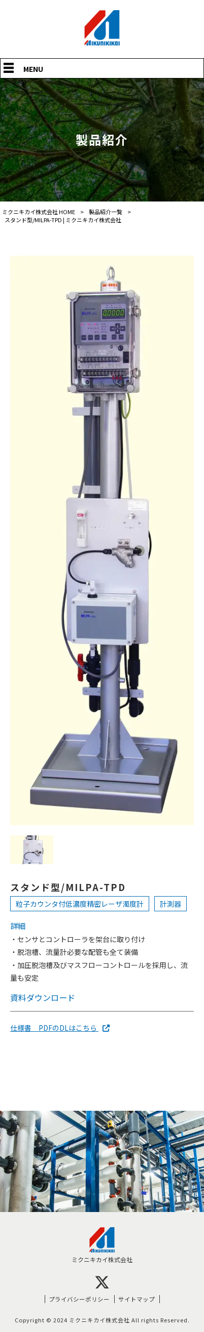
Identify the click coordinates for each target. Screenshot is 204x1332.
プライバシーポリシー (79, 1299)
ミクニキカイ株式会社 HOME (38, 212)
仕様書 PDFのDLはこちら (60, 1028)
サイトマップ (136, 1299)
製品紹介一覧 (105, 212)
